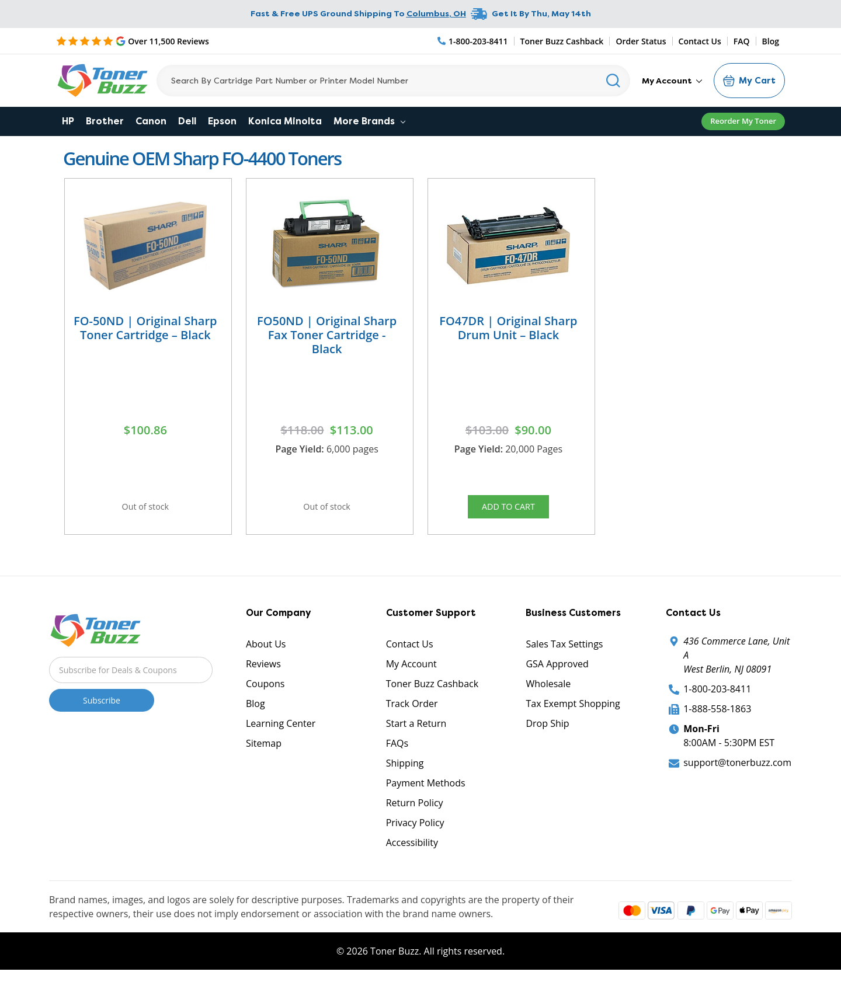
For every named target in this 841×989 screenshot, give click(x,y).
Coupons (265, 693)
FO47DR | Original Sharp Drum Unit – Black (508, 328)
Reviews (263, 673)
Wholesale (548, 693)
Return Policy (414, 812)
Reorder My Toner (743, 121)
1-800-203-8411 (717, 698)
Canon (150, 121)
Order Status (641, 41)
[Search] (393, 80)
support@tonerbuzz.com (737, 771)
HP (68, 121)
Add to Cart (508, 509)
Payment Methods (425, 792)
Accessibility (412, 851)
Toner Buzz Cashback (562, 41)
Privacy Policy (415, 832)
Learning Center (280, 732)
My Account (672, 80)
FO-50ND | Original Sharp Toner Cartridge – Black (145, 328)
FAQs (397, 752)
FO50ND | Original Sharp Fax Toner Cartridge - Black (327, 335)
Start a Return (416, 732)
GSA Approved (557, 673)
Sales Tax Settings (564, 653)
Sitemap (264, 752)
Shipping (405, 772)
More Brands (369, 121)
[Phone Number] (473, 41)
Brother (105, 121)
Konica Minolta (285, 121)
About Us (266, 653)
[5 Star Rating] (132, 40)
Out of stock (145, 509)
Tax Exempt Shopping (573, 712)
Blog (770, 41)
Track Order (412, 712)
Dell (187, 121)
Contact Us (700, 41)
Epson (222, 121)
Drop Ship (547, 732)
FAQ (742, 41)
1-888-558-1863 (717, 718)
